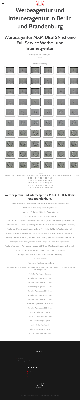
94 (36, 188)
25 (47, 176)
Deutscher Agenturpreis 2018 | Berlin (40, 295)
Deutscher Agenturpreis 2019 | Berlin (40, 299)
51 (28, 178)
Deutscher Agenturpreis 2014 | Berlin (40, 278)
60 (51, 178)
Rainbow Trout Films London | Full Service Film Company (42, 254)
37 (72, 176)
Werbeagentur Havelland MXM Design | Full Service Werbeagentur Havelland (48, 233)
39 (77, 176)
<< (37, 173)
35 (68, 176)
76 (41, 183)
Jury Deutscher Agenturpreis (40, 325)
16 (29, 176)
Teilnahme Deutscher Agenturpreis (40, 316)
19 (34, 176)
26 (49, 176)
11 (20, 176)
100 (51, 188)
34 (66, 176)
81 (28, 185)
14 (25, 176)
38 (74, 176)
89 (49, 185)
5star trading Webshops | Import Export (41, 263)
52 (31, 178)
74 (36, 183)
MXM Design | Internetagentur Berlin (45, 208)
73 (34, 183)
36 (70, 176)
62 (31, 180)
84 (36, 185)
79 (48, 183)
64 (36, 180)
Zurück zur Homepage (40, 64)
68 (46, 180)
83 (33, 185)
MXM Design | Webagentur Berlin (45, 216)
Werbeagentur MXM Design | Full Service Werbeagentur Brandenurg (51, 225)
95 (38, 188)
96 (41, 188)
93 (33, 188)
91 (28, 188)
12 (22, 176)
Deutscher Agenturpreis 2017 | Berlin (40, 291)
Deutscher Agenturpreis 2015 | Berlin (40, 282)
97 (43, 188)
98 (46, 188)
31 (60, 176)
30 (58, 176)
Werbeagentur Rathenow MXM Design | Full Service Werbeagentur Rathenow (48, 237)
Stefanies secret (41, 259)
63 (33, 180)
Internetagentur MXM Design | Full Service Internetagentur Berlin (47, 203)
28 (53, 176)
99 (48, 188)
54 (36, 178)
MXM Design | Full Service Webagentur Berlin (44, 212)
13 (24, 176)
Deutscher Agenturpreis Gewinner (39, 274)
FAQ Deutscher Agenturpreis (40, 321)
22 (41, 176)
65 (39, 180)
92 (30, 188)
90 (52, 185)
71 (29, 183)
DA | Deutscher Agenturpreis (40, 312)
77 (43, 183)
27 (51, 176)
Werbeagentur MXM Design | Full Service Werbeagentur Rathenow (51, 220)
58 (46, 178)
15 (27, 176)
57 (43, 178)
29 (55, 176)
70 (51, 180)
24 (45, 176)
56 (41, 178)
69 (49, 180)
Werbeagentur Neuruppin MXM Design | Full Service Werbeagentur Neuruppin (48, 246)
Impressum (45, 395)
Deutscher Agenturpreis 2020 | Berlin (40, 304)
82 (31, 185)
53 (33, 178)
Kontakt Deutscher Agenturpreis (40, 333)
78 (46, 183)
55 (38, 178)
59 (48, 178)
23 (43, 176)
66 (41, 180)
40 (79, 176)
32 (62, 176)
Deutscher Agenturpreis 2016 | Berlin (40, 287)
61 (28, 180)
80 (51, 183)
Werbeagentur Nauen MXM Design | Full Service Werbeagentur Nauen (47, 242)
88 (46, 185)
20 (37, 176)
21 (38, 176)
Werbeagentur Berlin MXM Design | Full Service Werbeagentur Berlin (49, 229)
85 (38, 185)
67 (44, 180)
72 (31, 183)
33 (64, 176)
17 (31, 176)
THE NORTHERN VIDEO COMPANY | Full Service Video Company (43, 250)
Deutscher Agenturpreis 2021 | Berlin (40, 308)
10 (19, 176)
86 (41, 185)
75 (38, 183)
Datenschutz (55, 395)
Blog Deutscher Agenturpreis (40, 329)
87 (44, 185)
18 (33, 176)
